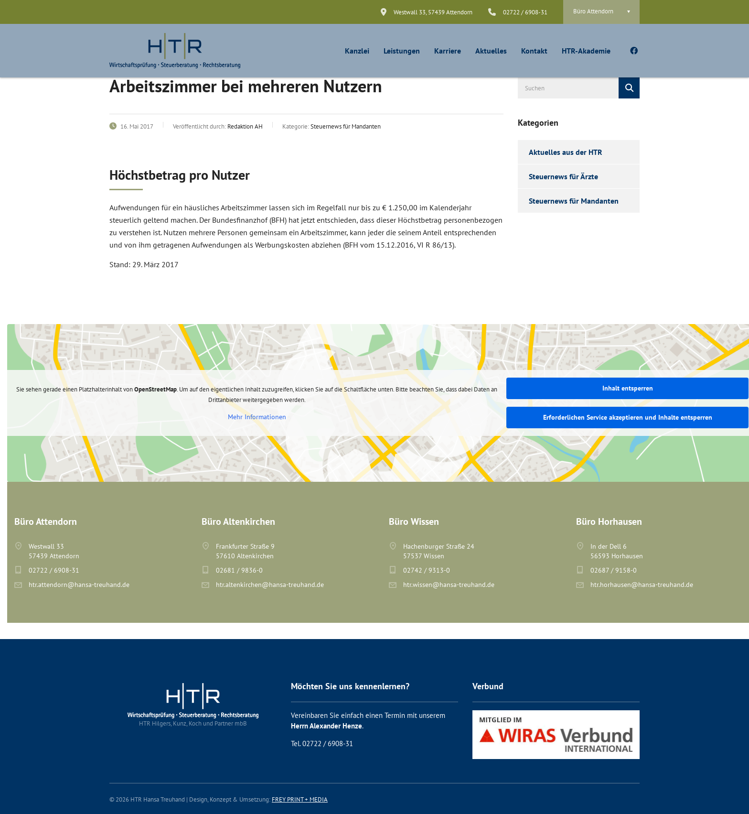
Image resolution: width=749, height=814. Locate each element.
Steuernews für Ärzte (563, 176)
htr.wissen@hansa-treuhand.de (448, 584)
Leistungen (402, 50)
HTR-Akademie (586, 50)
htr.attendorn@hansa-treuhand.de (79, 584)
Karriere (447, 50)
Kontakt (534, 50)
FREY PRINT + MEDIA (300, 799)
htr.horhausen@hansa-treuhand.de (641, 584)
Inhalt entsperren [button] (627, 388)
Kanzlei (357, 50)
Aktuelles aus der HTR (565, 152)
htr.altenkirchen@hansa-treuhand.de (270, 584)
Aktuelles (491, 50)
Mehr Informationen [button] (257, 417)
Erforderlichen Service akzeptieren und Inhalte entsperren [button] (627, 417)
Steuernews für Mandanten (574, 201)
